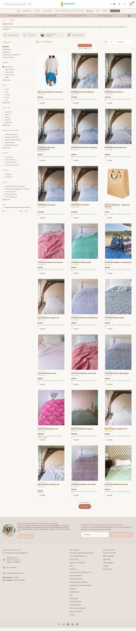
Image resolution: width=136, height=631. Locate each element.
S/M (7, 94)
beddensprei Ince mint (80, 205)
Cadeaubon (6, 52)
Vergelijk (42, 103)
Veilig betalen (74, 598)
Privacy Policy (74, 559)
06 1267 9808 (11, 567)
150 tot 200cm (11, 197)
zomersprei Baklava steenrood (83, 373)
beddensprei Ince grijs (46, 205)
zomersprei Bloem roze (47, 373)
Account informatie (109, 553)
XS (7, 89)
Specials (89, 11)
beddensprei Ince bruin (114, 92)
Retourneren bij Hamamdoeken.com (82, 553)
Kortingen (73, 589)
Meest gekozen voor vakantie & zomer (69, 11)
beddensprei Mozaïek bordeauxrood (46, 148)
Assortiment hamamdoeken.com (80, 572)
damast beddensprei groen (82, 429)
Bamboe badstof (11, 137)
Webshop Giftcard (75, 611)
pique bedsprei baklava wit (48, 484)
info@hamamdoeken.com (15, 573)
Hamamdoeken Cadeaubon (79, 582)
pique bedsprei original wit (48, 318)
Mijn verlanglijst (108, 563)
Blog (98, 11)
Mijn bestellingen (108, 556)
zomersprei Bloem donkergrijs (117, 373)
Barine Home (9, 69)
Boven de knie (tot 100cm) (15, 186)
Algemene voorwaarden (77, 563)
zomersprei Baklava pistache (116, 484)
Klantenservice (74, 592)
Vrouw (8, 174)
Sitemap (72, 615)
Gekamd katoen (11, 145)
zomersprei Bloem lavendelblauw (84, 318)
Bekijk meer (6, 80)
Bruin (8, 114)
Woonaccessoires (8, 57)
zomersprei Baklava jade (81, 262)
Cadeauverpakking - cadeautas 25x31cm (117, 206)
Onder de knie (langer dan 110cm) (17, 189)
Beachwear (48, 11)
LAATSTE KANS (115, 11)
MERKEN (105, 11)
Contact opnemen (26, 536)
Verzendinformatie (76, 602)
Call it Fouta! (9, 72)
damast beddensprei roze (48, 429)
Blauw (8, 112)
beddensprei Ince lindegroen (82, 92)
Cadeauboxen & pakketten (11, 55)
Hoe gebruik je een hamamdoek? (80, 585)
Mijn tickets (107, 559)
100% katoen (11, 134)
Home (18, 11)
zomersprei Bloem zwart (114, 318)
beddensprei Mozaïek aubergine (84, 147)
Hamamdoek (27, 11)
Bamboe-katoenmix (13, 140)
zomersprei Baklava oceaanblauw (118, 262)
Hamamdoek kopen (76, 579)
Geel (7, 117)
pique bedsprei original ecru (116, 429)
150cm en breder (12, 165)
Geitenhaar (9, 142)
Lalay (6, 77)
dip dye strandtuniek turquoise (50, 92)
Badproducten (7, 49)
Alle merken (9, 67)
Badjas (37, 11)
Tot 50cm (9, 157)
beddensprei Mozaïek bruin (116, 147)
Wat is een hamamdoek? (78, 608)
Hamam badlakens (76, 575)
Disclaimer (73, 569)
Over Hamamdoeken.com (78, 556)
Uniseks (8, 177)
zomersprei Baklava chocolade (83, 484)
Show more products (85, 45)
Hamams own (9, 74)
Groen (8, 122)
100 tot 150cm (11, 162)
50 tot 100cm (10, 159)
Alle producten (108, 569)
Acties (71, 566)
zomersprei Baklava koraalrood (50, 262)
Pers (71, 595)
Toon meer (85, 506)
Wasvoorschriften (75, 605)
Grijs (8, 120)
